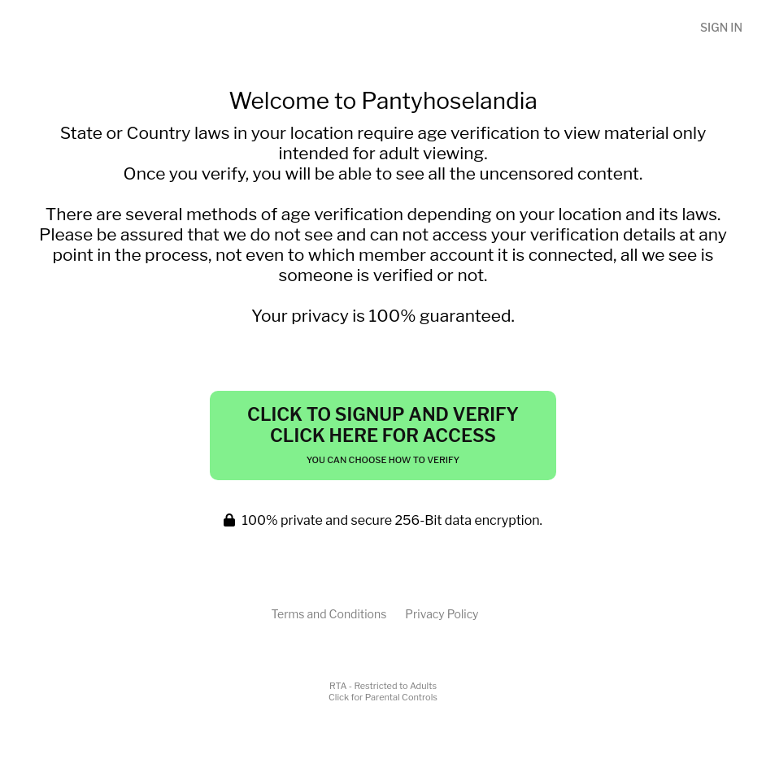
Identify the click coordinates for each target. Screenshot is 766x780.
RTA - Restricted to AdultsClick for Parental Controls (383, 691)
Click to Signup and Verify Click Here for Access (383, 435)
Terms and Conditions (328, 614)
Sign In (721, 27)
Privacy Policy (441, 614)
